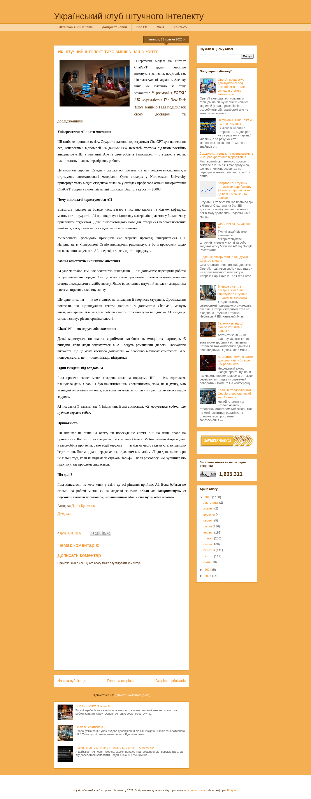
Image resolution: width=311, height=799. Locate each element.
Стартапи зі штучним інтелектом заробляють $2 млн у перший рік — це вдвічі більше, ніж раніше (234, 190)
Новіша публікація (72, 681)
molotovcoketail (196, 790)
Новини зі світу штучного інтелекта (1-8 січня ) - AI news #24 (115, 747)
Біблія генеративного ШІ (91, 727)
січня (207, 562)
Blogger (232, 790)
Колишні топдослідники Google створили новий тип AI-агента (234, 393)
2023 (208, 575)
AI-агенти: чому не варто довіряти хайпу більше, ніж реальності (235, 360)
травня (208, 538)
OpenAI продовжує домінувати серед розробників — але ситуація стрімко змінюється (231, 87)
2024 (208, 569)
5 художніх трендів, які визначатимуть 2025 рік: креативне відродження (226, 155)
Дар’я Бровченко (84, 506)
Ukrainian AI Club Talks (76, 27)
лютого (208, 556)
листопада (211, 502)
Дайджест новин (114, 27)
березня (209, 550)
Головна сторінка (120, 681)
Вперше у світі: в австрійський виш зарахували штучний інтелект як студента (232, 292)
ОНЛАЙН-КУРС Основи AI (93, 706)
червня (208, 532)
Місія (160, 27)
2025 (208, 497)
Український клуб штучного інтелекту (129, 16)
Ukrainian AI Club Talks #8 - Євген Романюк (235, 122)
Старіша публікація (170, 681)
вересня (209, 514)
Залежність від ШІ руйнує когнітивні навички (230, 327)
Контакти (181, 27)
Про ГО (141, 27)
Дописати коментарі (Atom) (132, 695)
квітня (208, 544)
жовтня (208, 508)
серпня (208, 520)
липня (208, 526)
